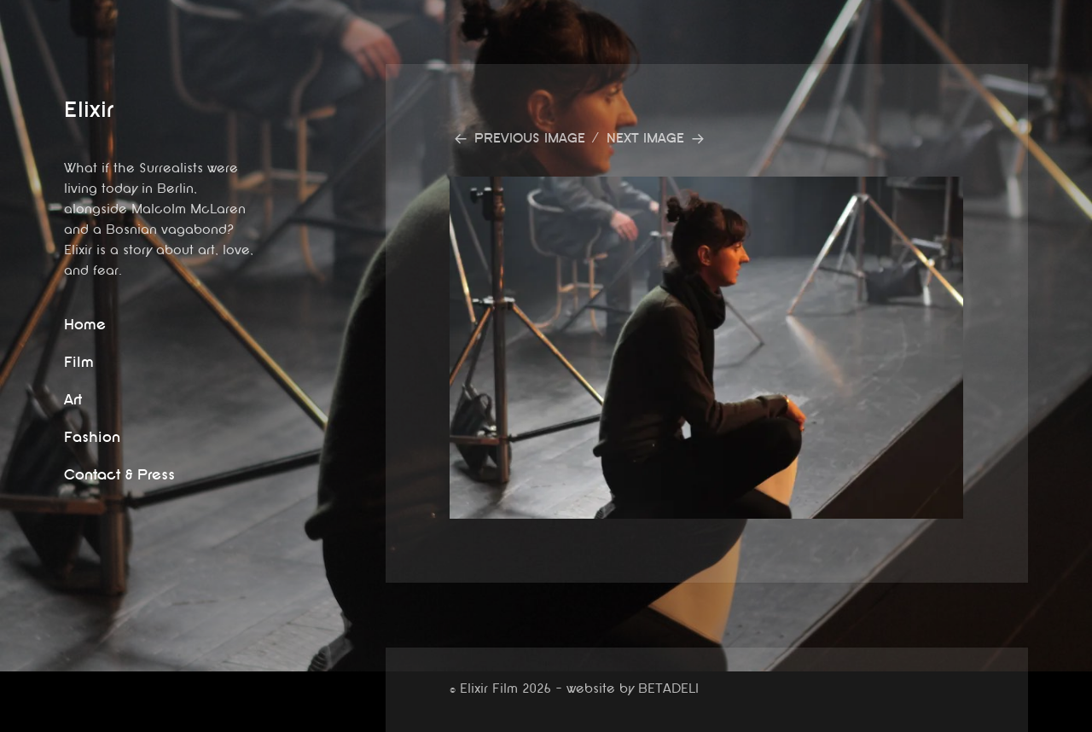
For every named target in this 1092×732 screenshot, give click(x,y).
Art (73, 400)
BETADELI (668, 689)
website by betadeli (13, 719)
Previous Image (529, 138)
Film (79, 362)
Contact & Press (119, 475)
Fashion (92, 437)
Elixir (88, 109)
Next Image (645, 138)
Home (85, 325)
